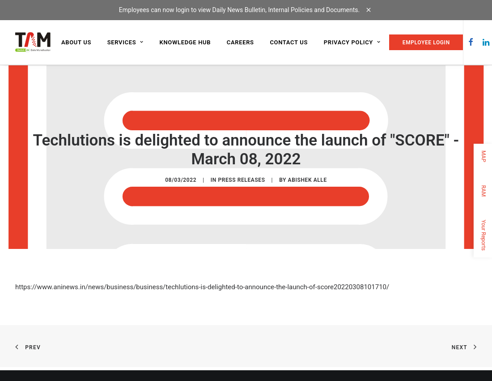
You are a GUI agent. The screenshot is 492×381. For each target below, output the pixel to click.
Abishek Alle (307, 179)
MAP (483, 156)
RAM (483, 191)
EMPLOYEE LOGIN (426, 42)
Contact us (289, 42)
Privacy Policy (352, 42)
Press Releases (241, 179)
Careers (240, 42)
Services (125, 42)
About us (76, 42)
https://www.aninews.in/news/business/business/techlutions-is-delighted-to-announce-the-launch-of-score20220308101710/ (202, 287)
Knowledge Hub (185, 42)
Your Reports (483, 234)
